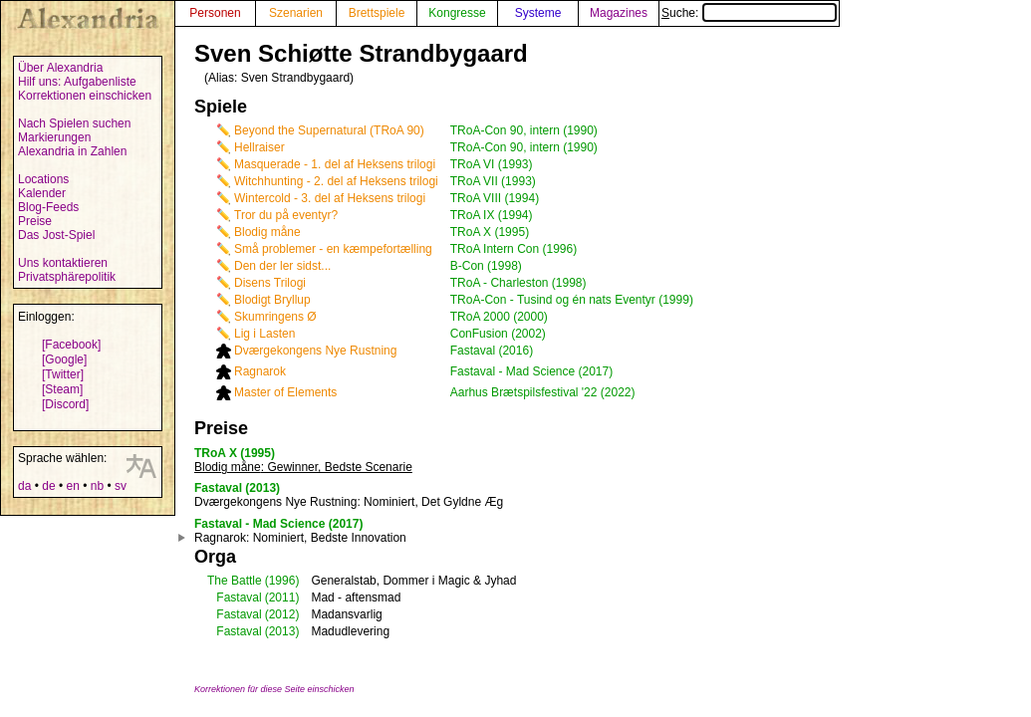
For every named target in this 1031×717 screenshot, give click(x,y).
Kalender (42, 193)
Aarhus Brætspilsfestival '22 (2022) (543, 392)
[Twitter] (63, 374)
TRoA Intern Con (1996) (513, 249)
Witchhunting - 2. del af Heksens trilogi (336, 181)
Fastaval (238, 597)
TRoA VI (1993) (491, 164)
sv (121, 486)
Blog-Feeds (48, 207)
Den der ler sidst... (282, 266)
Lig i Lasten (264, 334)
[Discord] (65, 404)
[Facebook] (71, 345)
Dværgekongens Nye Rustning (315, 351)
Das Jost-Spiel (56, 235)
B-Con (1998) (486, 266)
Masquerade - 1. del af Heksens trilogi (334, 164)
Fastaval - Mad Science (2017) (531, 371)
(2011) (282, 597)
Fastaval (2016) (491, 351)
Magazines (618, 13)
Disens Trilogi (270, 283)
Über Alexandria (60, 68)
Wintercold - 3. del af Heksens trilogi (329, 198)
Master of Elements (285, 392)
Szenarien (296, 13)
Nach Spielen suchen (74, 123)
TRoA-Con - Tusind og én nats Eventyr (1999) (571, 300)
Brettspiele (377, 13)
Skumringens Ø (275, 317)
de (48, 486)
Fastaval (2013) (237, 488)
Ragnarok (260, 371)
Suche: (749, 13)
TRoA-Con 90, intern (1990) (524, 130)
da (24, 486)
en (72, 486)
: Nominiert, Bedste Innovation (300, 538)
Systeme (538, 13)
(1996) (282, 581)
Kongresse (456, 13)
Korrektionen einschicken (84, 96)
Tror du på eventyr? (286, 215)
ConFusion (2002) (498, 334)
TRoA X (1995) (489, 232)
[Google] (64, 359)
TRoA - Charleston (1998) (518, 283)
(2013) (282, 631)
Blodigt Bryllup (272, 300)
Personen (214, 13)
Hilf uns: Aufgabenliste (77, 82)
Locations (43, 179)
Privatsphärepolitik (67, 277)
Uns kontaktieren (63, 263)
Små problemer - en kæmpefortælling (333, 249)
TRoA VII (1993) (493, 181)
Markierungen (54, 137)
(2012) (282, 614)
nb (97, 486)
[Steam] (62, 389)
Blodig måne (267, 232)
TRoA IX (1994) (491, 215)
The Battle (234, 581)
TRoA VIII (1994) (494, 198)
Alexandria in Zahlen (72, 151)
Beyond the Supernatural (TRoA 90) (329, 130)
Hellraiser (259, 147)
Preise (35, 221)
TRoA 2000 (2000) (499, 317)
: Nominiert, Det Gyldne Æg (348, 502)
